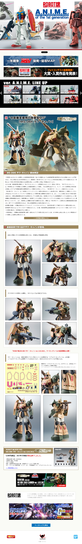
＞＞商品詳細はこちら (12, 468)
